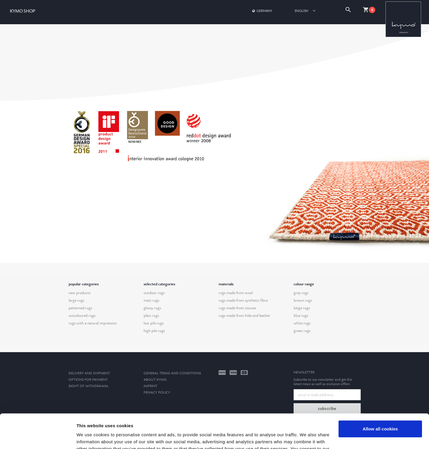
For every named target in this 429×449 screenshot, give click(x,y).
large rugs (76, 300)
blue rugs (301, 315)
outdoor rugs (154, 293)
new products (79, 293)
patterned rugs (80, 308)
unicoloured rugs (82, 315)
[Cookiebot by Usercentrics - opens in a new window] (37, 437)
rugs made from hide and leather (244, 315)
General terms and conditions (172, 373)
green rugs (302, 331)
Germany (262, 11)
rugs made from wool (236, 293)
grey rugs (301, 293)
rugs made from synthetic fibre (243, 300)
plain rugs (151, 315)
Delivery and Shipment (89, 373)
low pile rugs (154, 323)
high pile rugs (154, 331)
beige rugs (302, 308)
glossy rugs (152, 308)
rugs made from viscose (237, 308)
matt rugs (151, 300)
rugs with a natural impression (93, 323)
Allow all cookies (380, 394)
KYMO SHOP (22, 11)
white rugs (302, 323)
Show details (90, 437)
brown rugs (303, 300)
